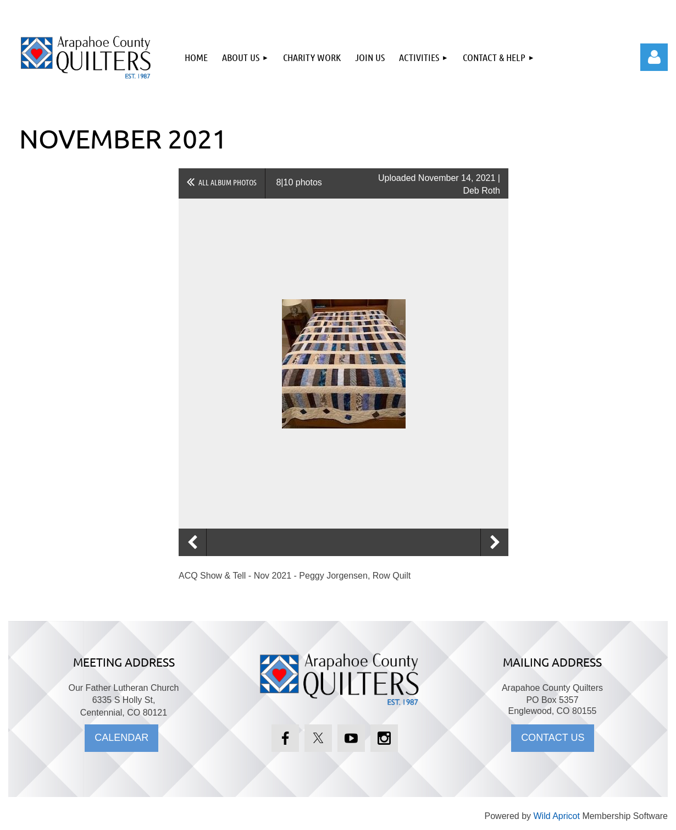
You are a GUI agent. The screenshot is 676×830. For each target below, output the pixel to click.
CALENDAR (121, 737)
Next (494, 542)
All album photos (227, 182)
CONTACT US (552, 737)
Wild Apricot (556, 816)
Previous (192, 542)
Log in (654, 57)
